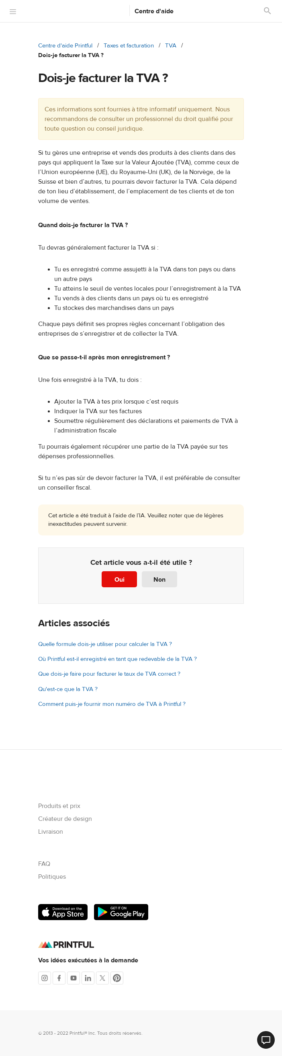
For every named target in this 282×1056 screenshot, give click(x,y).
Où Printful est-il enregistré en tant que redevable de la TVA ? (117, 659)
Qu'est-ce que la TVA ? (68, 689)
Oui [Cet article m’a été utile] (119, 580)
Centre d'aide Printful (65, 45)
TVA (170, 45)
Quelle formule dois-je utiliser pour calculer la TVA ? (105, 644)
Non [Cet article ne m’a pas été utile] (159, 580)
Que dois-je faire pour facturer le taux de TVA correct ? (109, 674)
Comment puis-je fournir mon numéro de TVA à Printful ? (112, 704)
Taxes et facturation (129, 45)
